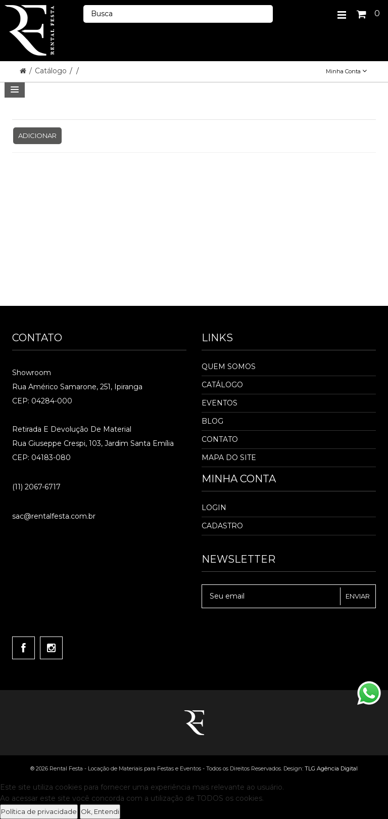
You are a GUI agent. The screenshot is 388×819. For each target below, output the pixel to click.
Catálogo (52, 70)
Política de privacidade (39, 811)
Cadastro (222, 525)
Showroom (31, 372)
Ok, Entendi (100, 811)
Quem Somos (229, 366)
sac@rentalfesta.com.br (53, 516)
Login (214, 507)
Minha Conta (346, 71)
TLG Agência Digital (331, 768)
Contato (220, 439)
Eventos (219, 402)
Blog (212, 421)
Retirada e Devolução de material (71, 429)
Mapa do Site (229, 457)
